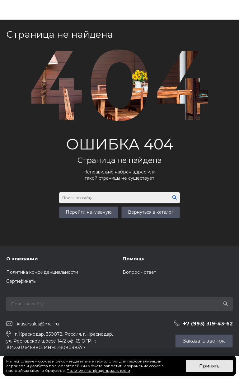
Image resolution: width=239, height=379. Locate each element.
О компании (22, 259)
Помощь (133, 259)
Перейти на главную (89, 212)
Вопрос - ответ (139, 272)
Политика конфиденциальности (42, 272)
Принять (209, 366)
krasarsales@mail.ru (38, 324)
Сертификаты (21, 281)
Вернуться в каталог (150, 212)
